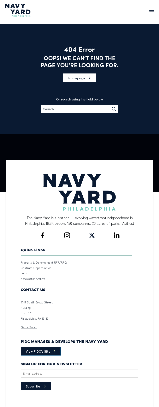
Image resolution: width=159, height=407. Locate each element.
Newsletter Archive (33, 278)
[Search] (79, 109)
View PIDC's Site (38, 351)
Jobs (24, 273)
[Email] (79, 373)
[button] (79, 77)
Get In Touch (29, 327)
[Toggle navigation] (151, 10)
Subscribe (33, 386)
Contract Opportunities (36, 268)
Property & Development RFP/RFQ (44, 262)
